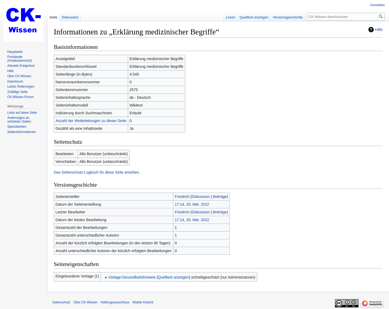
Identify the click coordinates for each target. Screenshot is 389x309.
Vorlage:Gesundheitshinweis (132, 277)
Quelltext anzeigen (173, 277)
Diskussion (201, 196)
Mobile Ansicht (142, 302)
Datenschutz (61, 302)
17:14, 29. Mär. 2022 (192, 204)
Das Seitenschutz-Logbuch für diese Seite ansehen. (97, 172)
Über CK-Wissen (85, 302)
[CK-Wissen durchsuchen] (346, 17)
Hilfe (379, 30)
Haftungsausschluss (115, 302)
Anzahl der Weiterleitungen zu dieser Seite (91, 121)
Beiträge (220, 196)
